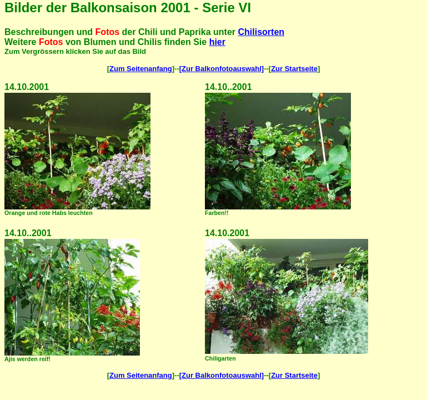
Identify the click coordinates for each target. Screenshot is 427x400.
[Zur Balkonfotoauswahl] (221, 68)
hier (217, 42)
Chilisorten (261, 32)
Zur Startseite (294, 68)
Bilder (23, 7)
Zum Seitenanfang (140, 68)
